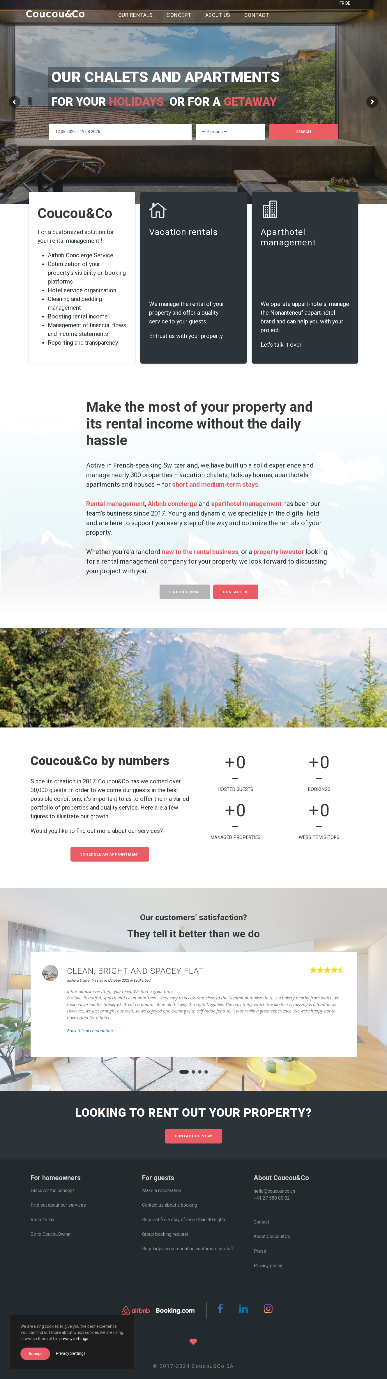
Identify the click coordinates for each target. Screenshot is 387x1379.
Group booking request (165, 1234)
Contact (256, 15)
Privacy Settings (71, 1353)
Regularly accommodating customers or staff (188, 1248)
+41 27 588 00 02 (272, 1198)
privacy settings (73, 1338)
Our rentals (135, 15)
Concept (179, 15)
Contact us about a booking (169, 1205)
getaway (252, 102)
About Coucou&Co (272, 1236)
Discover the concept (52, 1190)
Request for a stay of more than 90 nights (184, 1219)
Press (260, 1251)
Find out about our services (58, 1205)
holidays (136, 102)
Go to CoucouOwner (51, 1234)
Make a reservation (161, 1190)
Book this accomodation (90, 1030)
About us (217, 15)
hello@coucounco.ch (274, 1191)
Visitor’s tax (42, 1219)
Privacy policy (268, 1265)
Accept (35, 1353)
